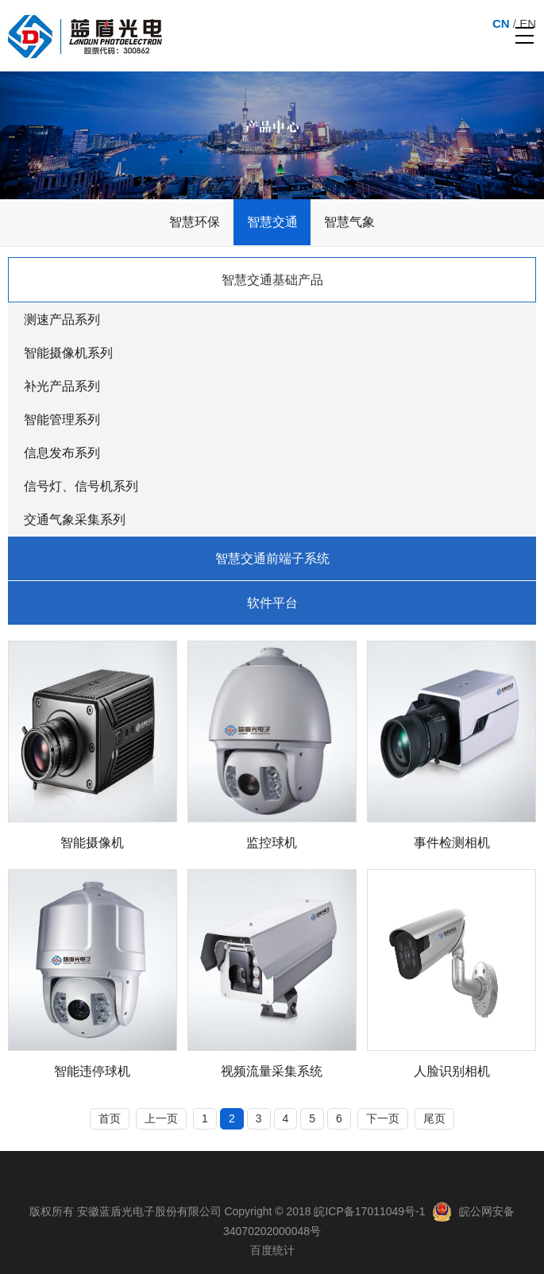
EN (527, 23)
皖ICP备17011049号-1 (369, 1211)
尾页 (434, 1118)
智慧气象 (349, 222)
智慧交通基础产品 (272, 280)
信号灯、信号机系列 (81, 486)
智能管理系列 (62, 419)
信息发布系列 (62, 453)
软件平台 (272, 603)
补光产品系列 (62, 386)
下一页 (382, 1118)
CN (501, 23)
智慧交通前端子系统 (272, 558)
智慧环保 (194, 222)
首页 (109, 1118)
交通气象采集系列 (74, 519)
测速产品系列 (62, 319)
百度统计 (272, 1250)
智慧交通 (272, 222)
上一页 (161, 1118)
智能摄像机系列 (68, 353)
